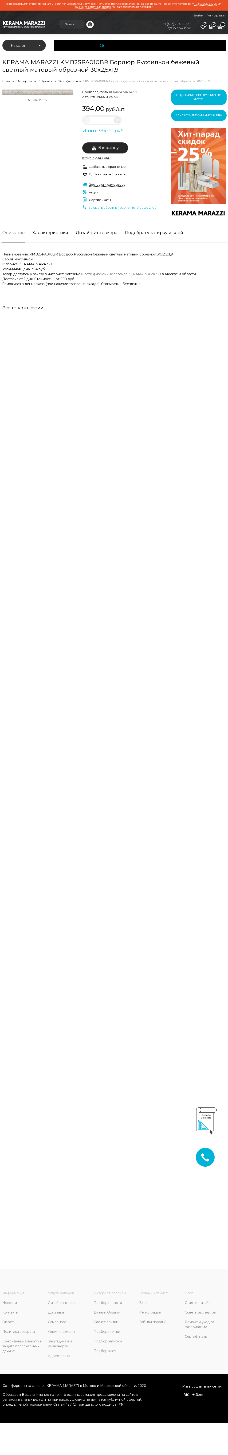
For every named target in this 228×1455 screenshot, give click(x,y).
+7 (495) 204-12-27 (205, 3)
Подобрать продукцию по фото (198, 97)
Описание (13, 233)
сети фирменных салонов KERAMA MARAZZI (122, 274)
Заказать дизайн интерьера (199, 115)
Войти (198, 15)
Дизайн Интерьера (97, 233)
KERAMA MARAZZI (123, 92)
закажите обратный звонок (93, 6)
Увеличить (40, 99)
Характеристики (50, 233)
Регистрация (216, 15)
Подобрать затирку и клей (154, 233)
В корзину (108, 147)
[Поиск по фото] (90, 24)
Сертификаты (100, 200)
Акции (93, 192)
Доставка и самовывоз (107, 184)
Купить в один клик (96, 158)
